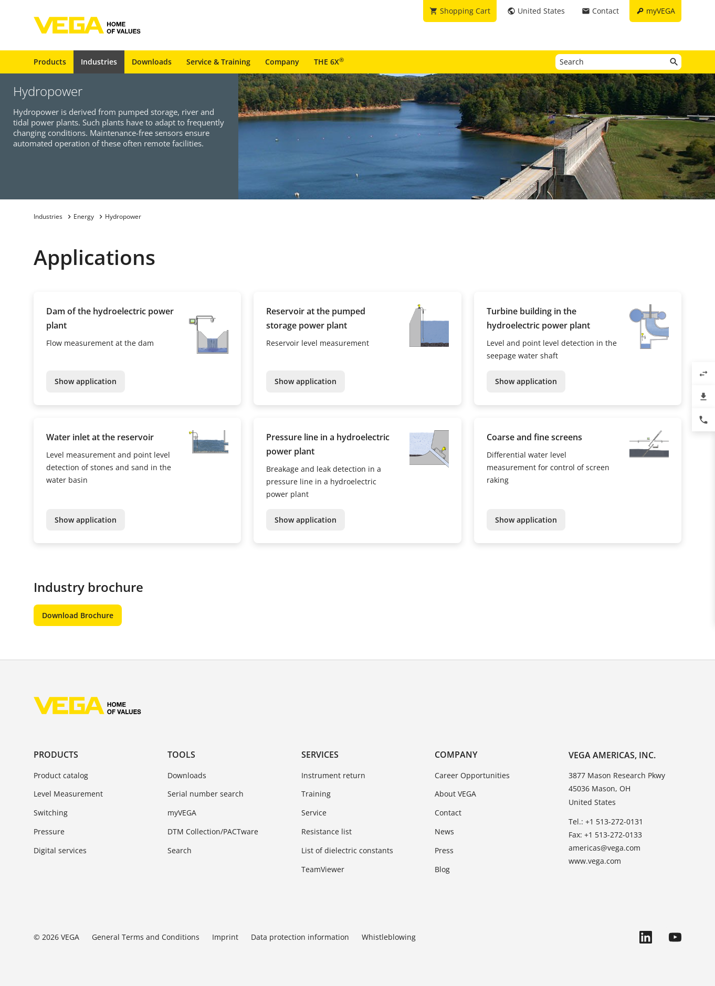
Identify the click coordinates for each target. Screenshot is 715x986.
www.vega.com (595, 861)
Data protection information (300, 937)
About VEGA (455, 794)
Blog (442, 869)
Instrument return (333, 775)
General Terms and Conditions (145, 937)
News (444, 831)
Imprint (225, 937)
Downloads (152, 62)
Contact (448, 813)
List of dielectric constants (347, 850)
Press (444, 850)
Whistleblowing (389, 937)
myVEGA (181, 813)
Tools (181, 754)
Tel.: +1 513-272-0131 (606, 821)
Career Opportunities (472, 775)
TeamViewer (322, 869)
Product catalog (61, 775)
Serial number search (205, 794)
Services (320, 754)
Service (314, 813)
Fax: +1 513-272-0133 (605, 835)
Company (282, 62)
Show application (86, 381)
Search (179, 850)
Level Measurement (68, 794)
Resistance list (326, 831)
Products (50, 62)
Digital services (60, 850)
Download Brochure (77, 615)
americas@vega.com (604, 848)
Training (316, 794)
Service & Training (218, 62)
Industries (99, 62)
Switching (51, 813)
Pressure (49, 831)
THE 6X (329, 61)
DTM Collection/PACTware (212, 831)
